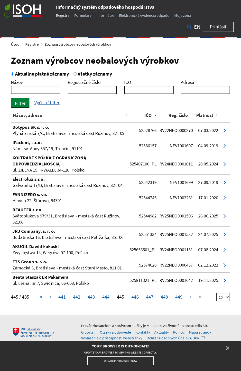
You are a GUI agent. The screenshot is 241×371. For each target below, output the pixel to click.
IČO (127, 82)
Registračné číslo (84, 82)
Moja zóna (182, 15)
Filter (20, 103)
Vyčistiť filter (47, 102)
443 (91, 297)
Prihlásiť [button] (218, 27)
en (197, 26)
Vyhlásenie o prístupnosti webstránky (111, 338)
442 (76, 297)
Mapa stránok (200, 332)
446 (135, 297)
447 (149, 297)
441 (62, 297)
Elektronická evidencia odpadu (144, 15)
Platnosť (204, 115)
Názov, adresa (27, 115)
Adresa (187, 82)
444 (106, 297)
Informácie (105, 15)
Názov (17, 82)
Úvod (15, 44)
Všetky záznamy (93, 74)
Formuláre (83, 15)
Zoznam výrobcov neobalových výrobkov (78, 44)
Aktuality (161, 332)
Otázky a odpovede (115, 332)
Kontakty (142, 332)
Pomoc (179, 332)
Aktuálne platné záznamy (40, 74)
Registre (62, 15)
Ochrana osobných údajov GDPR (173, 338)
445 (120, 297)
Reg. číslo (178, 115)
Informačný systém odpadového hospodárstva (105, 7)
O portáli (88, 332)
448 (164, 297)
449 (179, 297)
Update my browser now (120, 360)
